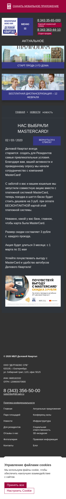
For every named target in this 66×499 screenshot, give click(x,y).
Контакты (8, 445)
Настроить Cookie (19, 490)
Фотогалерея (10, 439)
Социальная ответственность (42, 428)
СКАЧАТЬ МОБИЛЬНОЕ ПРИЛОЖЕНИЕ (33, 6)
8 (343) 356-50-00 (22, 390)
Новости (35, 112)
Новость (47, 112)
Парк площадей (12, 414)
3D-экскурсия (40, 433)
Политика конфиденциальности (19, 403)
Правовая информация (45, 439)
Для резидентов (12, 427)
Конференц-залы (42, 414)
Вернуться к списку (47, 141)
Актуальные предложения (47, 408)
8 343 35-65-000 (49, 20)
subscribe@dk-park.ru (14, 394)
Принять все (15, 485)
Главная (20, 112)
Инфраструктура (42, 421)
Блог (35, 445)
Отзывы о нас (11, 433)
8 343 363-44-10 (49, 30)
